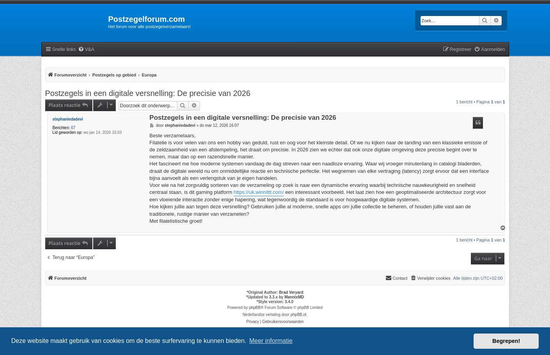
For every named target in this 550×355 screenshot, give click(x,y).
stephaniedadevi (68, 119)
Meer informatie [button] (270, 340)
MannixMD (294, 297)
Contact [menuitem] (396, 277)
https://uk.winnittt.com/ (258, 192)
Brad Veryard (291, 292)
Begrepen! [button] (506, 341)
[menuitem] (86, 49)
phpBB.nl (298, 314)
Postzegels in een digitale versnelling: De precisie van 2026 (148, 93)
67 (73, 128)
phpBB (255, 307)
